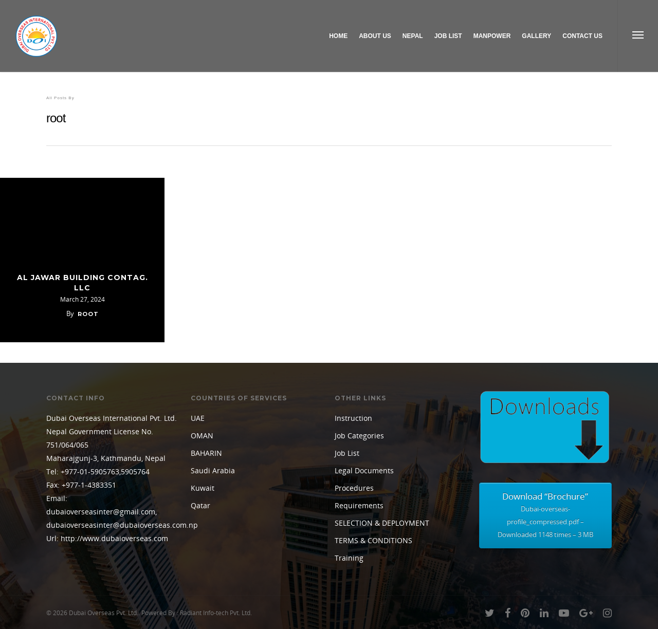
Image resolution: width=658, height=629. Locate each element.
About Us (375, 36)
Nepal (413, 36)
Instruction (353, 418)
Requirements (359, 505)
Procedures (354, 488)
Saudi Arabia (213, 470)
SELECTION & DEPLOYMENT (382, 523)
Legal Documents (364, 470)
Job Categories (359, 435)
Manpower (492, 36)
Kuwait (202, 488)
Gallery (536, 36)
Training (349, 558)
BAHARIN (206, 453)
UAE (198, 418)
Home (338, 36)
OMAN (202, 435)
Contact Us (582, 36)
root (88, 314)
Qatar (200, 505)
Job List (448, 36)
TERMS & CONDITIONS (373, 540)
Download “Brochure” (545, 516)
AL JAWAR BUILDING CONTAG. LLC (82, 282)
